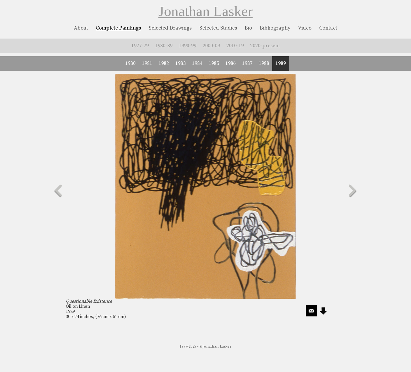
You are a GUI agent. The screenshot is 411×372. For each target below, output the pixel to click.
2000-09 (211, 45)
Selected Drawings (170, 28)
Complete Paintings (118, 28)
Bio (248, 28)
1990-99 (187, 45)
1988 (264, 63)
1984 (197, 63)
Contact (328, 28)
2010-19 (235, 45)
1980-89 (163, 45)
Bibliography (275, 28)
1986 (230, 63)
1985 (214, 63)
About (81, 28)
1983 (180, 63)
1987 (247, 63)
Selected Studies (218, 28)
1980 (130, 63)
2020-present (265, 45)
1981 (147, 63)
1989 (280, 63)
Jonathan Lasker (205, 11)
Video (304, 28)
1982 (164, 63)
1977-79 (140, 45)
